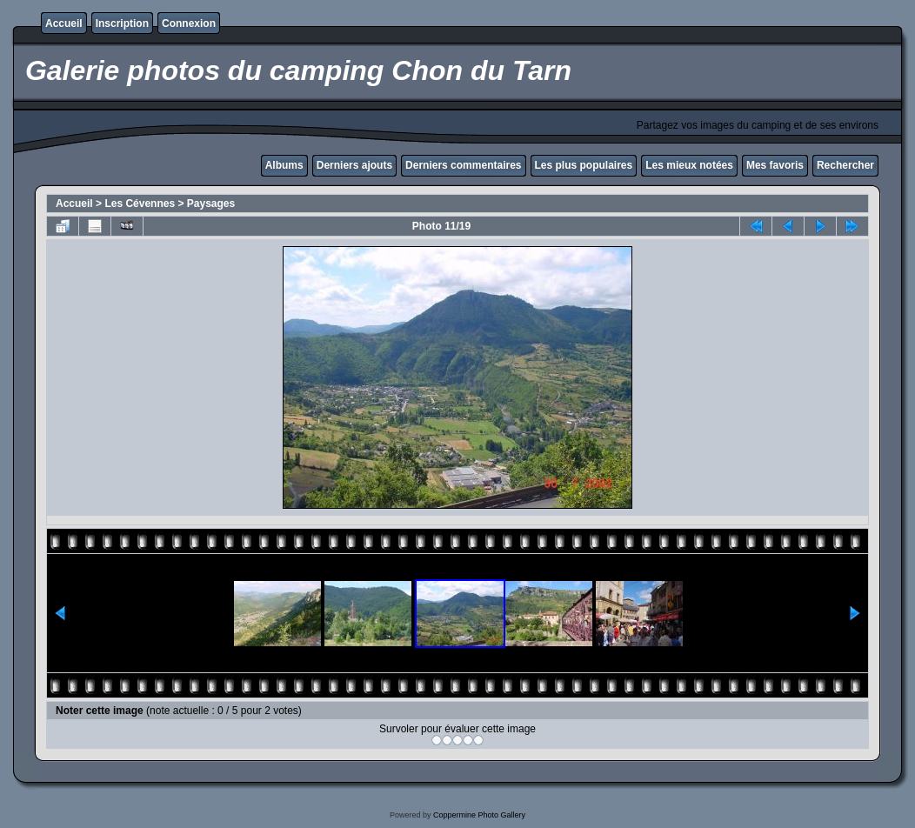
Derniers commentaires (463, 165)
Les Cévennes (139, 203)
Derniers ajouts (354, 165)
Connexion (189, 23)
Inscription (122, 23)
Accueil (64, 23)
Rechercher (845, 165)
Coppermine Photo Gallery (479, 815)
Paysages (211, 203)
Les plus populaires (584, 165)
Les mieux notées (689, 165)
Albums (284, 165)
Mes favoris (775, 165)
